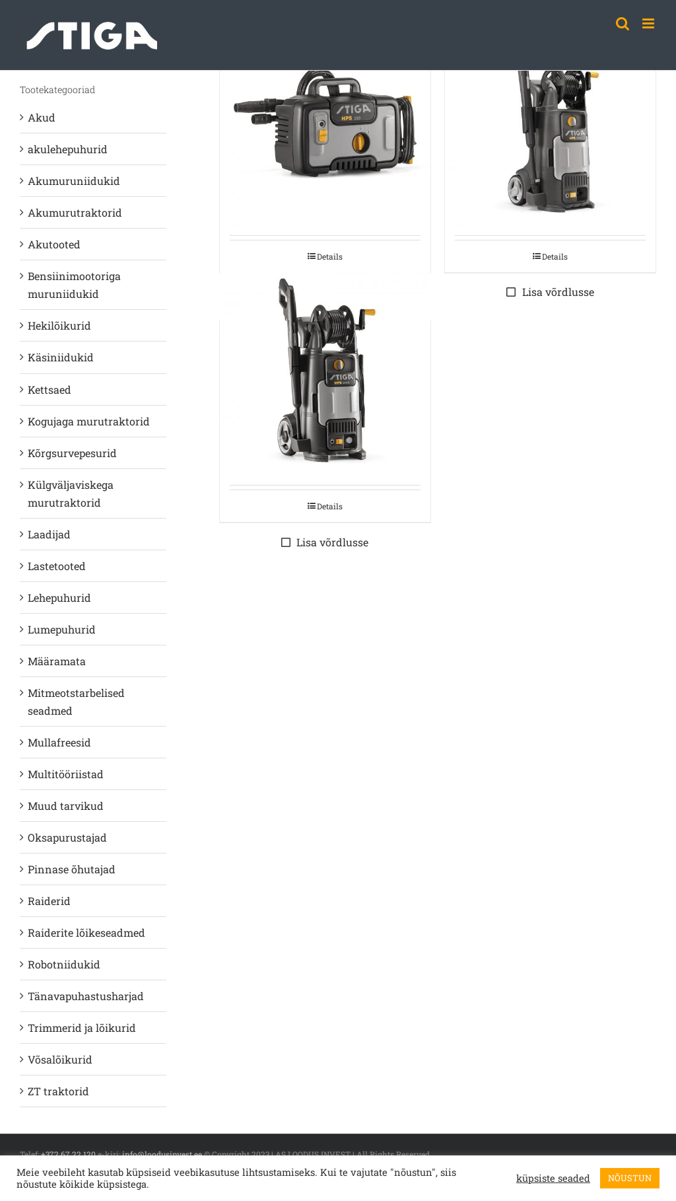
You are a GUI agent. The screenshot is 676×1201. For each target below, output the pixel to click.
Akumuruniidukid (74, 181)
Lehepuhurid (59, 597)
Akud (41, 117)
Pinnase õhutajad (72, 869)
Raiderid (49, 901)
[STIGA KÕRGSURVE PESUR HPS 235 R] (550, 120)
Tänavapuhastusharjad (86, 996)
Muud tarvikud (66, 806)
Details (330, 256)
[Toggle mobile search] (622, 23)
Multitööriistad (66, 774)
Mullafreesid (59, 742)
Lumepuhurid (62, 629)
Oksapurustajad (67, 837)
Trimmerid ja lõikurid (82, 1028)
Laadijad (49, 534)
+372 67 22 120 (68, 1154)
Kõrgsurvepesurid (72, 453)
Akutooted (54, 244)
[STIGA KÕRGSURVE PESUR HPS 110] (325, 120)
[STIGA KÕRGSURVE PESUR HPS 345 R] (325, 370)
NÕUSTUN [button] (630, 1178)
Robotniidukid (64, 964)
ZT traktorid (58, 1091)
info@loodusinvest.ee (162, 1154)
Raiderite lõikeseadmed (86, 932)
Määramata (57, 661)
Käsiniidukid (61, 357)
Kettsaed (49, 389)
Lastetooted (57, 566)
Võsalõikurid (60, 1059)
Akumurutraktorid (75, 212)
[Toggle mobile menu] (649, 23)
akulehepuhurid (68, 149)
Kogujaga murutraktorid (89, 421)
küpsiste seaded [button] (553, 1178)
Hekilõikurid (59, 325)
